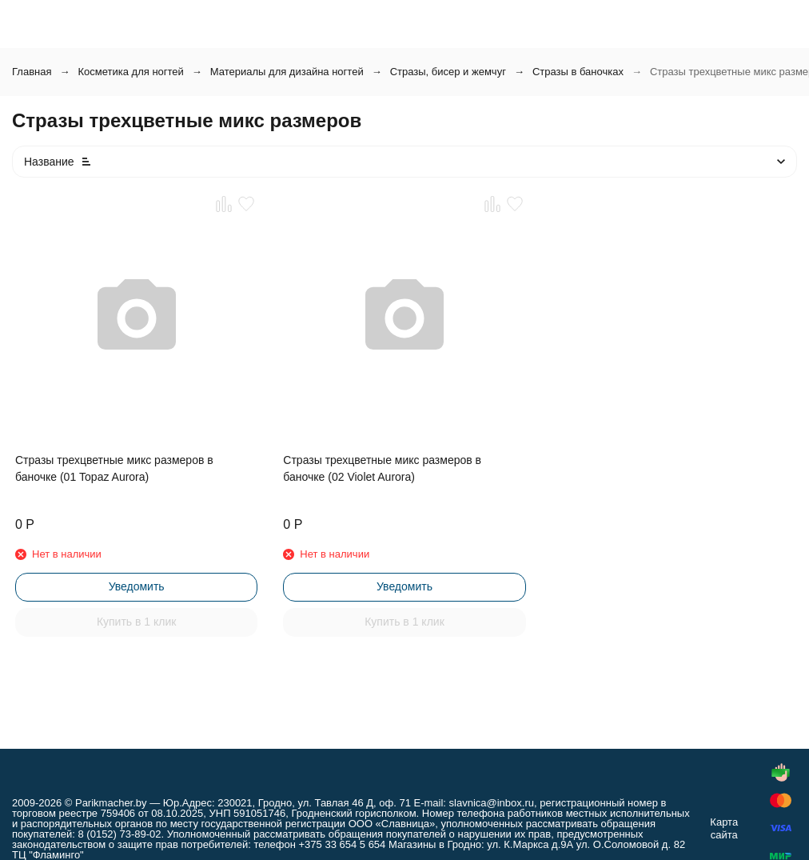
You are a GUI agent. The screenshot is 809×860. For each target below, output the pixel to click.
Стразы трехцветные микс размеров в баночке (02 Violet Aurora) (382, 468)
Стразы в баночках (578, 72)
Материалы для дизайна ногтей (287, 72)
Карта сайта (724, 828)
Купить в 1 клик (137, 621)
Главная (31, 72)
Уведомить (137, 586)
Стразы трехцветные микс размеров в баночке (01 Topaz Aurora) (114, 468)
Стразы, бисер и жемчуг (448, 72)
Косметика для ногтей (130, 72)
